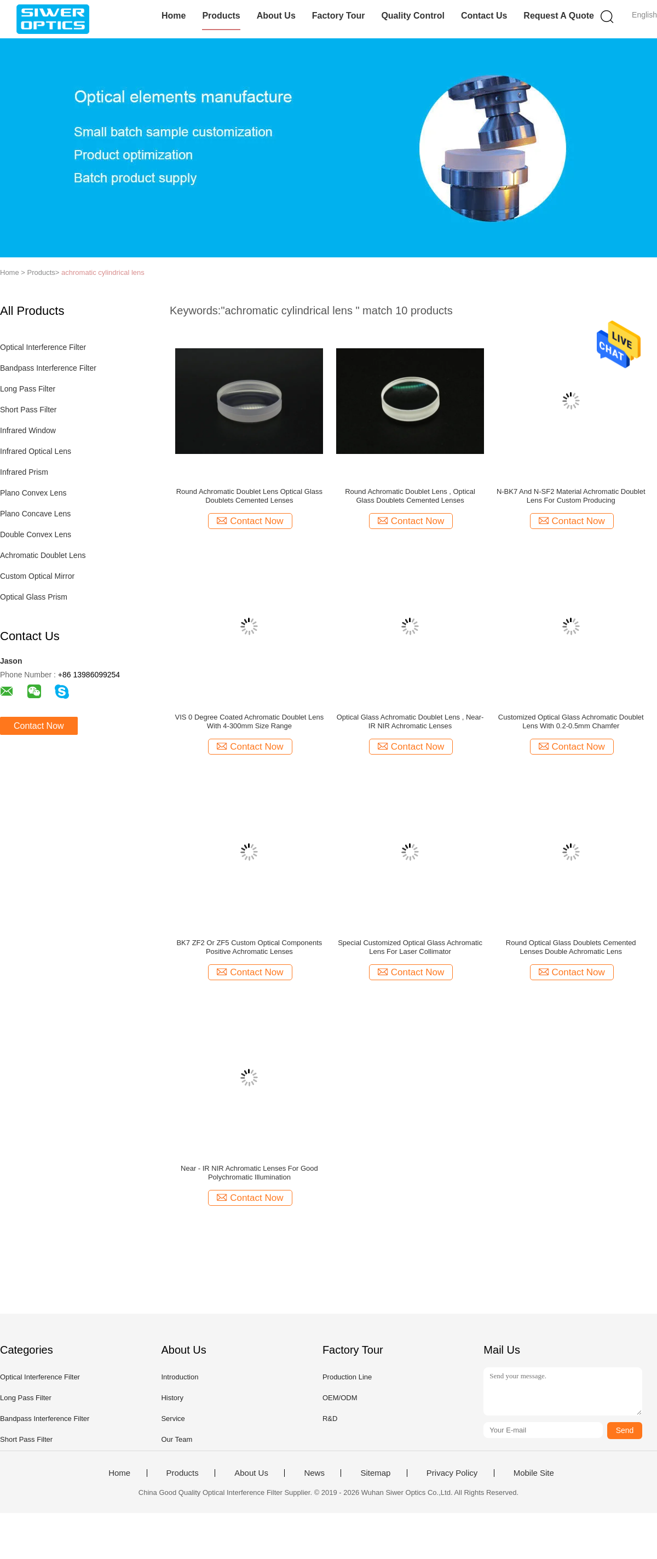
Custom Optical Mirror (37, 576)
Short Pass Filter (28, 409)
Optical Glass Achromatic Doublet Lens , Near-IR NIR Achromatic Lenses (410, 721)
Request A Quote (558, 15)
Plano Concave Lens (35, 513)
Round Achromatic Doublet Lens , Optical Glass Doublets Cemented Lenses (410, 495)
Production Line (347, 1377)
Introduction (179, 1377)
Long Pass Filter (27, 388)
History (172, 1398)
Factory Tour (338, 15)
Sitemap (375, 1473)
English (644, 14)
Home (174, 15)
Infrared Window (28, 430)
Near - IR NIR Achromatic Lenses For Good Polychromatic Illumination (249, 1172)
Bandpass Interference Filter (48, 368)
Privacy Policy (452, 1473)
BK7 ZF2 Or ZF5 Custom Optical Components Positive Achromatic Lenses (249, 947)
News (314, 1473)
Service (173, 1418)
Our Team (176, 1439)
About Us (276, 15)
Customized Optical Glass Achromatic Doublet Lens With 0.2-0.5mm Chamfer (571, 721)
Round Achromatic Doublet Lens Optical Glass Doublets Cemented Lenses (249, 495)
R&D (329, 1418)
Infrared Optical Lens (35, 451)
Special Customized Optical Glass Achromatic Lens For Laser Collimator (410, 947)
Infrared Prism (24, 472)
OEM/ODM (340, 1398)
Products (221, 15)
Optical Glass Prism (33, 596)
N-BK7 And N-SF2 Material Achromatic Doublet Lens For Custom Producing (571, 495)
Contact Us (484, 15)
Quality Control (413, 15)
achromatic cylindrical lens (103, 272)
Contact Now (39, 725)
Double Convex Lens (35, 534)
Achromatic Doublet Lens (42, 555)
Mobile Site (534, 1473)
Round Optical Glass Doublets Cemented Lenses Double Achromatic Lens (571, 947)
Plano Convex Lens (33, 492)
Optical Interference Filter (43, 347)
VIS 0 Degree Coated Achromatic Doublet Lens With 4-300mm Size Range (249, 721)
